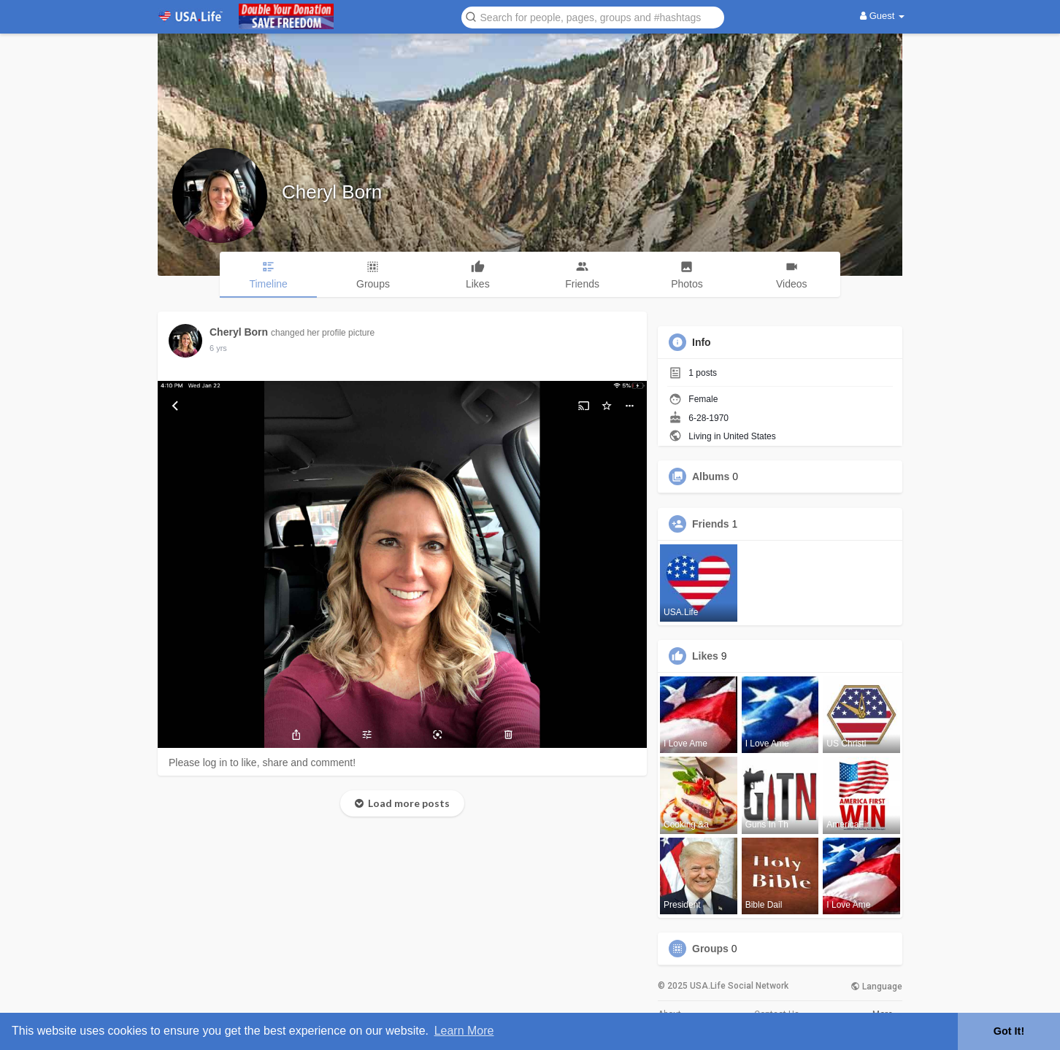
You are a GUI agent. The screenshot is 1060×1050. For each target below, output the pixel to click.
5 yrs (218, 348)
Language (876, 986)
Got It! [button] (1009, 1031)
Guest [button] (882, 15)
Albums (710, 476)
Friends (710, 524)
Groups (710, 948)
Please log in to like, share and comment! (262, 762)
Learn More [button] (464, 1030)
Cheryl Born (332, 192)
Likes (705, 656)
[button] (592, 16)
